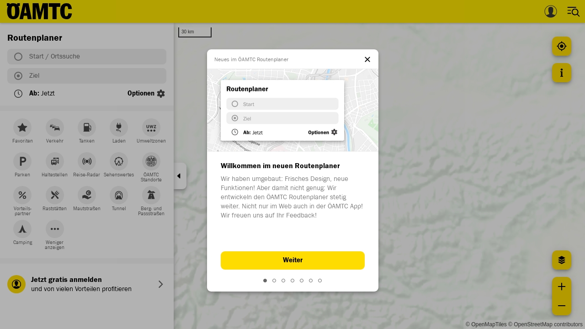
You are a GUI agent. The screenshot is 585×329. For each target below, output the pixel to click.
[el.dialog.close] (367, 60)
